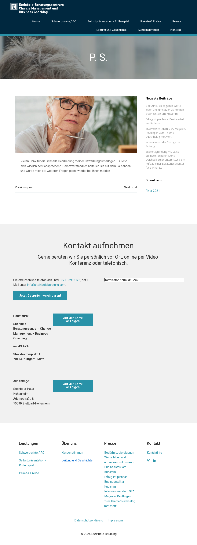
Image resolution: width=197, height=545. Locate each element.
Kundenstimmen (148, 29)
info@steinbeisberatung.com (46, 285)
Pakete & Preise (150, 21)
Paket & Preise (29, 473)
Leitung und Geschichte (111, 29)
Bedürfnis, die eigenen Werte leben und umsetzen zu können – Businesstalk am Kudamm (166, 109)
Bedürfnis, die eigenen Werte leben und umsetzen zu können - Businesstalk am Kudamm (119, 462)
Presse (176, 21)
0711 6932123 (70, 280)
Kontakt (175, 29)
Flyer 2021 (153, 191)
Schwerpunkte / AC (63, 21)
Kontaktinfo (154, 452)
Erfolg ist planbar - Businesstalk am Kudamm (116, 481)
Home (36, 21)
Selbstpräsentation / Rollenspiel (108, 21)
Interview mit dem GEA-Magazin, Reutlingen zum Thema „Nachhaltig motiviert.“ (166, 132)
